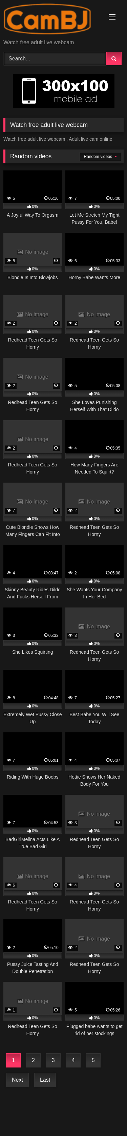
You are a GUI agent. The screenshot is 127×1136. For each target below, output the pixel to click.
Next (17, 1080)
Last (45, 1080)
